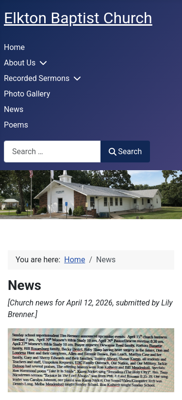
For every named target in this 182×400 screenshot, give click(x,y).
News (13, 109)
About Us (19, 62)
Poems (16, 124)
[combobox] (52, 151)
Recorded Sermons (36, 78)
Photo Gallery (27, 93)
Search (125, 151)
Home (14, 47)
